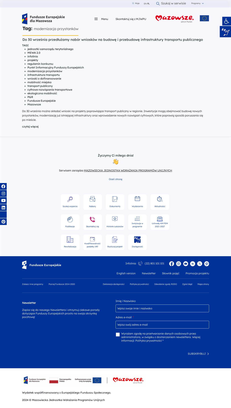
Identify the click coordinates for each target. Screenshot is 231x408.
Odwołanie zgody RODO (165, 284)
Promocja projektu (197, 273)
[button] (226, 21)
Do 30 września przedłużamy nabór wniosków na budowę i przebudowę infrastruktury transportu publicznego (112, 39)
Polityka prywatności (139, 284)
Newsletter (149, 273)
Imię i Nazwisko (126, 301)
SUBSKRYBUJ (197, 353)
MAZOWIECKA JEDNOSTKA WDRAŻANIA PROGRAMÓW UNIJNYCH (128, 170)
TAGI (25, 45)
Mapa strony (203, 284)
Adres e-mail (125, 317)
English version (126, 273)
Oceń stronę (115, 179)
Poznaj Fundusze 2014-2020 (62, 284)
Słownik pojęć (170, 273)
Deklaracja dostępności (113, 284)
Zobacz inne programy (32, 284)
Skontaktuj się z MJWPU (131, 19)
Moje (136, 3)
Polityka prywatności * (149, 340)
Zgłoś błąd (187, 284)
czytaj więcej (30, 126)
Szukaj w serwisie (171, 3)
